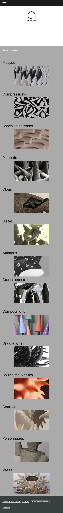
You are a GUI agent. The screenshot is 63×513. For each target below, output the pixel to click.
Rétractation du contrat (40, 502)
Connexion (6, 508)
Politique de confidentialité (11, 502)
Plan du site (25, 502)
